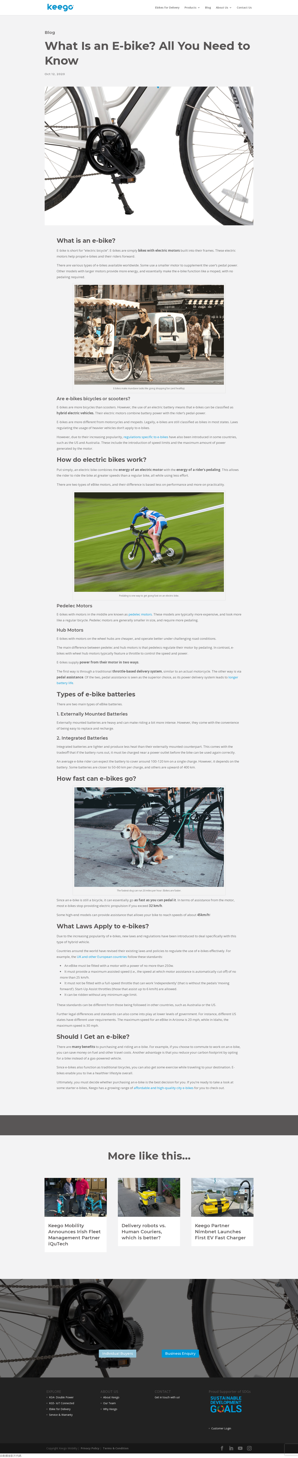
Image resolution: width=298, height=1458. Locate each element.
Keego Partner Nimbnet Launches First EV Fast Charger (220, 1231)
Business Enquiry (180, 1354)
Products (190, 7)
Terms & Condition (115, 1448)
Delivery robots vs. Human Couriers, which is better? (144, 1231)
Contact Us (244, 7)
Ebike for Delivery (60, 1409)
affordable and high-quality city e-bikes (163, 1088)
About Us (222, 7)
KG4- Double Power (61, 1397)
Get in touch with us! (167, 1397)
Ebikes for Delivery (167, 7)
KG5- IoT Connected (61, 1403)
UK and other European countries (102, 957)
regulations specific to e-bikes (146, 437)
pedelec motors (140, 614)
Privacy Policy (89, 1448)
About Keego (111, 1397)
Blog (208, 7)
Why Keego (110, 1409)
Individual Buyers (117, 1354)
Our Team (109, 1403)
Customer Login (221, 1428)
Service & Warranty (61, 1414)
